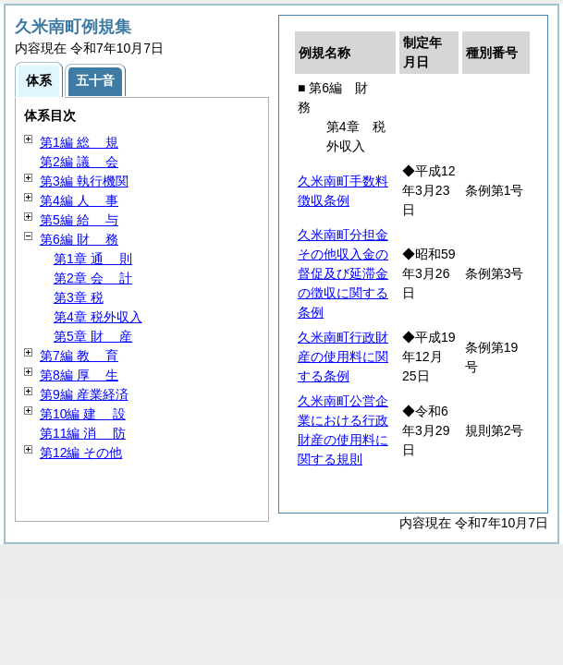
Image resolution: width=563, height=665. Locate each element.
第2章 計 (93, 278)
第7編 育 (79, 355)
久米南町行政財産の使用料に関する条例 (343, 356)
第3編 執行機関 (84, 181)
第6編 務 (79, 239)
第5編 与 (79, 219)
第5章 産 (93, 336)
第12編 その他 (81, 452)
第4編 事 (79, 200)
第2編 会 (79, 161)
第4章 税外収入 (98, 316)
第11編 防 (83, 433)
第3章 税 (79, 297)
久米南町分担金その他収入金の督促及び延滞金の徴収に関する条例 (343, 273)
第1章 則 (93, 258)
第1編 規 (79, 142)
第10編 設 (83, 413)
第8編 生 (79, 375)
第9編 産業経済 (84, 394)
